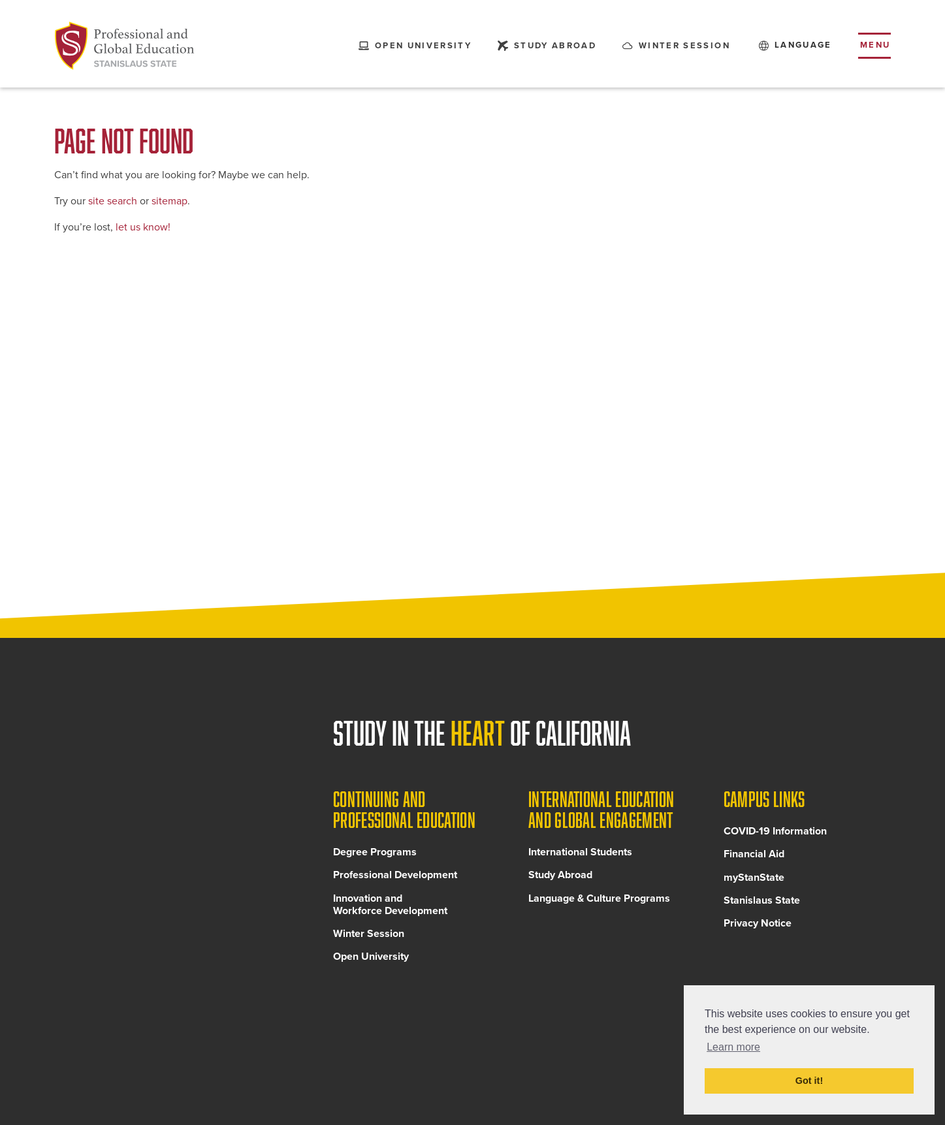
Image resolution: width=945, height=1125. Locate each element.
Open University (371, 959)
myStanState (754, 879)
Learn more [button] (733, 1047)
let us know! (143, 227)
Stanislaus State (762, 902)
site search (112, 201)
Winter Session (368, 936)
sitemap (169, 201)
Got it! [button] (809, 1080)
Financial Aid (754, 856)
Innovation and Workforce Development (390, 906)
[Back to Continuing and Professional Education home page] (124, 45)
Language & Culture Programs (599, 900)
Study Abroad (560, 877)
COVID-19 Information (775, 833)
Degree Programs (375, 854)
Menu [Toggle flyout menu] (875, 45)
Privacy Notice (758, 925)
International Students (580, 854)
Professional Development (395, 877)
